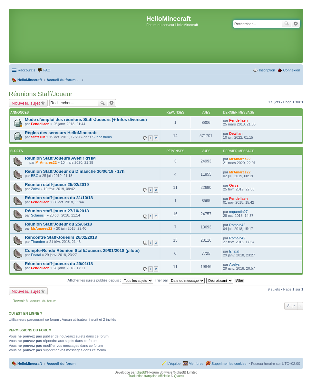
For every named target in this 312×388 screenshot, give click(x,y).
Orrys (234, 185)
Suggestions (102, 137)
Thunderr (38, 242)
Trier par (180, 280)
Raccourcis (26, 70)
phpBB (141, 372)
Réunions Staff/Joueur (41, 93)
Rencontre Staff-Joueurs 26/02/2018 (61, 237)
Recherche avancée (295, 24)
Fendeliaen (40, 124)
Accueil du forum (60, 363)
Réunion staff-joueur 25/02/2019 (57, 184)
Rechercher (286, 24)
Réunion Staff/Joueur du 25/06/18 (58, 224)
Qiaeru (179, 376)
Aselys (234, 264)
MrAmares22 (46, 162)
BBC (34, 176)
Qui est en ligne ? (25, 313)
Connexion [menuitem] (291, 70)
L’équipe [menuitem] (173, 363)
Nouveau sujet (26, 103)
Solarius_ (38, 215)
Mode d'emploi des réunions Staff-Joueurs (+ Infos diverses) (86, 119)
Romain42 (237, 225)
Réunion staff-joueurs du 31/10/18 (59, 197)
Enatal (36, 255)
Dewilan (236, 133)
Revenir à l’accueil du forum (34, 301)
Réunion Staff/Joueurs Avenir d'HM (60, 158)
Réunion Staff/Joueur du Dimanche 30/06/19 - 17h (74, 171)
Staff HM (38, 137)
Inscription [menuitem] (267, 70)
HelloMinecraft (29, 363)
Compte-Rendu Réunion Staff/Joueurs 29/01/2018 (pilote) (82, 250)
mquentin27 (238, 212)
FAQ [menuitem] (46, 70)
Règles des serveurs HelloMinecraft (61, 132)
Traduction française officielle (149, 376)
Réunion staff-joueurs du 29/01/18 (59, 263)
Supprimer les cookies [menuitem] (228, 363)
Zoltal (35, 189)
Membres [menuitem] (196, 363)
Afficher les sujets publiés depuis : (110, 280)
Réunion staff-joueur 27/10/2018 (57, 210)
